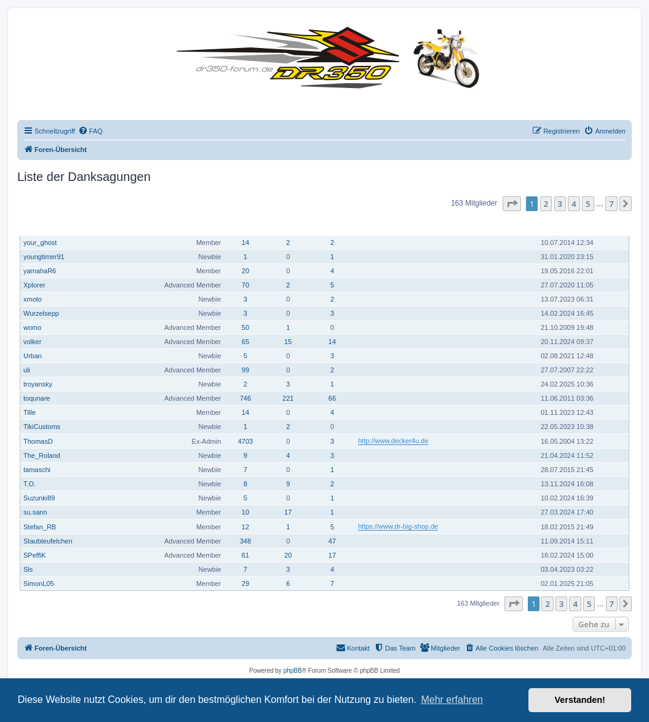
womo (32, 327)
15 (288, 341)
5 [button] (588, 203)
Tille (29, 412)
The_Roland (41, 455)
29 (245, 583)
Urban (32, 355)
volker (32, 341)
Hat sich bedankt (288, 224)
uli (26, 370)
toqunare (36, 398)
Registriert (560, 225)
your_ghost (40, 242)
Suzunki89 (39, 498)
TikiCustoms (41, 426)
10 (245, 512)
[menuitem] (90, 131)
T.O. (29, 483)
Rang (215, 225)
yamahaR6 (39, 271)
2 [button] (546, 203)
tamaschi (36, 469)
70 (245, 285)
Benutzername (47, 225)
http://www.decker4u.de (393, 440)
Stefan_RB (39, 527)
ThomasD (38, 441)
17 (288, 512)
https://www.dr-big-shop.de (398, 526)
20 (245, 271)
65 (245, 341)
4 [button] (573, 203)
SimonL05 (38, 583)
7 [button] (611, 203)
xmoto (32, 299)
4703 (245, 441)
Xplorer (34, 285)
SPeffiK (34, 555)
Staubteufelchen (48, 541)
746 (245, 398)
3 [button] (560, 203)
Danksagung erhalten (333, 224)
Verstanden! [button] (580, 700)
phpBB (293, 670)
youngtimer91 (44, 256)
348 (245, 541)
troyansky (37, 384)
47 (332, 541)
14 (245, 242)
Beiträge (246, 225)
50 (245, 327)
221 (287, 398)
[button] (512, 203)
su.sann (35, 512)
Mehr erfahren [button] (452, 699)
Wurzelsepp (41, 313)
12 (245, 527)
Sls (28, 569)
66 (332, 398)
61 (245, 555)
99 (245, 370)
